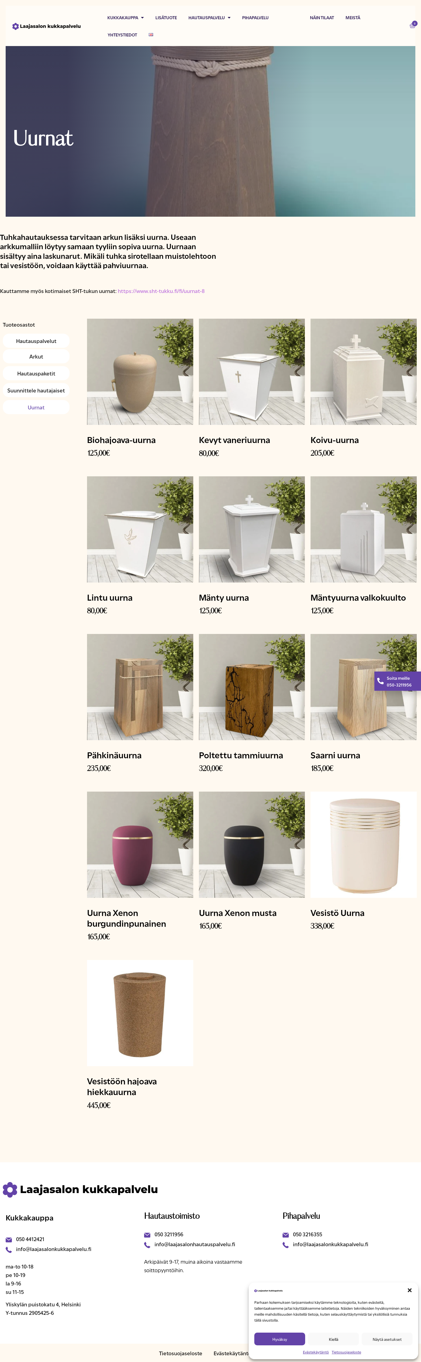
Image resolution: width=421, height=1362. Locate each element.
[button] (410, 1290)
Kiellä (333, 1339)
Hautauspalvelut (36, 340)
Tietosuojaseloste (346, 1352)
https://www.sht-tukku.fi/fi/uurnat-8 (161, 290)
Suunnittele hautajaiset (36, 390)
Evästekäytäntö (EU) (238, 1353)
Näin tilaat (322, 17)
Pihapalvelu (255, 17)
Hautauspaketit (36, 373)
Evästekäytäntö (316, 1352)
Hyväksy (279, 1339)
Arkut (36, 356)
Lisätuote (166, 17)
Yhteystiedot (122, 34)
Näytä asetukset (387, 1339)
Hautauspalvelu (209, 17)
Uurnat (36, 407)
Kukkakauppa (125, 17)
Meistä (353, 17)
